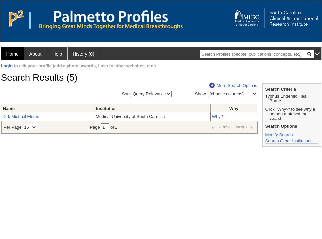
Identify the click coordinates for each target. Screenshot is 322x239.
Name (9, 108)
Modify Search (279, 134)
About (35, 54)
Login (7, 65)
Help (57, 54)
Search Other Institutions (289, 140)
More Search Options (233, 85)
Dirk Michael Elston (21, 116)
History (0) (83, 54)
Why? (217, 116)
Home (12, 54)
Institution (106, 108)
